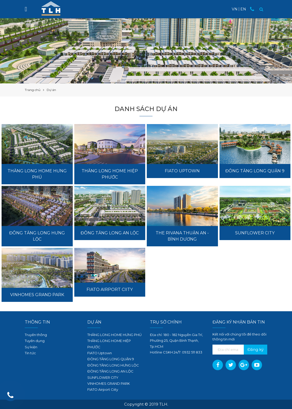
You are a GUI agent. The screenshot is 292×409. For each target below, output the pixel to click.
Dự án (94, 322)
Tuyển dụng (35, 341)
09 (184, 352)
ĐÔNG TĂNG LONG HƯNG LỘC (113, 365)
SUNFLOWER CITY (102, 377)
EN (243, 9)
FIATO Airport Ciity (102, 389)
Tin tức (30, 353)
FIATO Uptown (99, 353)
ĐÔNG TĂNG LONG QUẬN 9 (110, 359)
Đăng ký (255, 349)
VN (235, 9)
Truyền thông (36, 335)
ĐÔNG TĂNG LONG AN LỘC (110, 371)
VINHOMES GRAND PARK (108, 383)
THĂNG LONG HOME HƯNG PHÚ (114, 335)
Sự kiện (31, 347)
